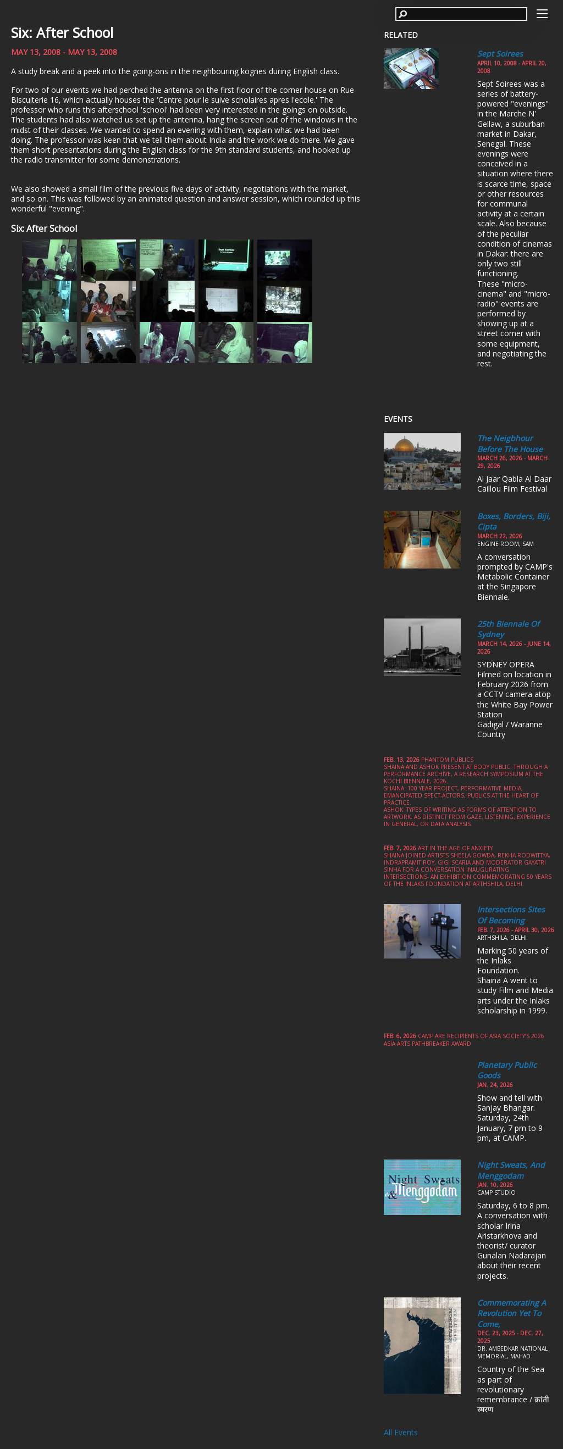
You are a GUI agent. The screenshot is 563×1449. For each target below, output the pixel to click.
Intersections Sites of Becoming (511, 915)
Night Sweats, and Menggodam (511, 1170)
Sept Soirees (500, 53)
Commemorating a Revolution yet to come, (511, 1313)
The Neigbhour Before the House (510, 443)
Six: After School (62, 32)
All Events (401, 1432)
